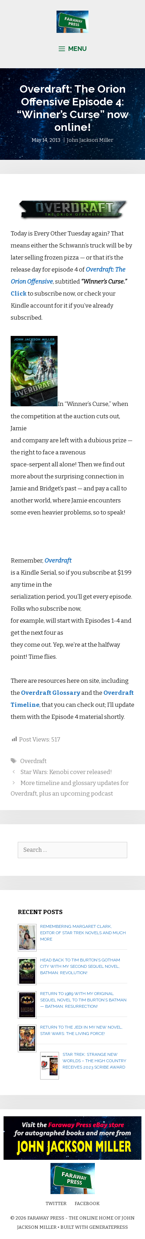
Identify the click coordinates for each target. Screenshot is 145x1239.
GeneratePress (108, 1227)
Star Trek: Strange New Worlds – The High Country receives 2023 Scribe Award (94, 1061)
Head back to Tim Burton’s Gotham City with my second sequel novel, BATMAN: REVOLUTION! (80, 966)
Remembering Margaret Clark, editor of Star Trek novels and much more (83, 933)
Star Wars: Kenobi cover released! (66, 772)
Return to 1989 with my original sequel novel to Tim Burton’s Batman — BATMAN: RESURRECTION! (83, 1000)
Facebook (87, 1203)
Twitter (55, 1203)
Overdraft (33, 761)
